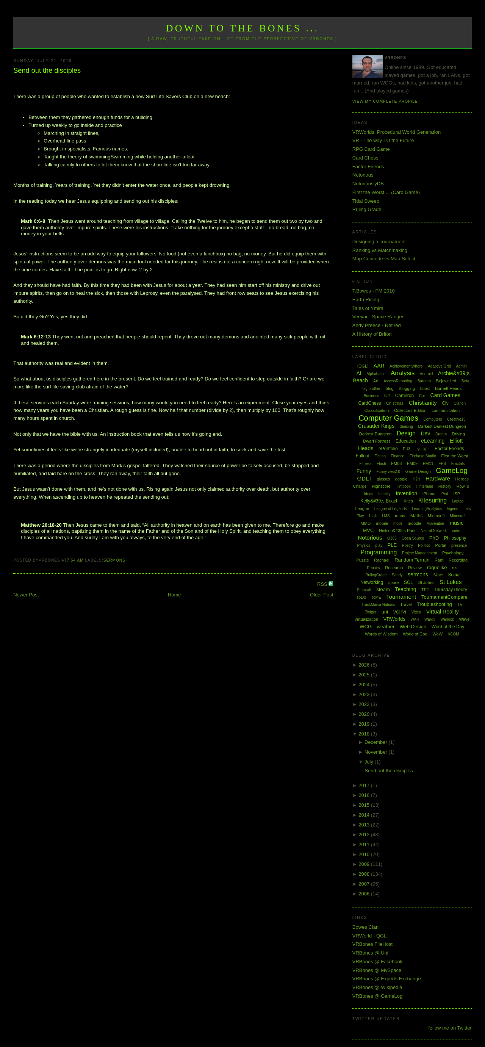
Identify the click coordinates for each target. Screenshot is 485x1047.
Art (376, 381)
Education (406, 441)
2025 (364, 675)
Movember (435, 523)
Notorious (363, 175)
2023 (364, 694)
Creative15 (456, 419)
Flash (381, 464)
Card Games (445, 395)
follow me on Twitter (450, 1028)
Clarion (460, 403)
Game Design (418, 471)
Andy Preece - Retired (376, 325)
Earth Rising (365, 299)
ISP (456, 493)
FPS (442, 464)
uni (385, 612)
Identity (385, 494)
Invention (406, 493)
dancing (406, 426)
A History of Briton (372, 334)
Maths (416, 515)
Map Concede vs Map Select (383, 258)
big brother (371, 389)
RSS (323, 584)
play (378, 545)
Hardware (438, 478)
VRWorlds (394, 619)
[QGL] (362, 366)
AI (358, 373)
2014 (364, 815)
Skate (438, 575)
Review (415, 567)
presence (459, 545)
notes (456, 531)
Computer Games (388, 418)
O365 (391, 538)
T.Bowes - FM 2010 (373, 291)
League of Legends (390, 509)
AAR (379, 366)
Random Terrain (411, 560)
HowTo (463, 486)
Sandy (397, 575)
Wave (464, 619)
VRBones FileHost (372, 944)
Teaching (405, 589)
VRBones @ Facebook (377, 961)
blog (390, 388)
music (457, 523)
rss (454, 568)
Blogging (407, 388)
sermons (114, 560)
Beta (465, 381)
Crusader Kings (376, 426)
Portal (440, 545)
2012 (364, 834)
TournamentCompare (444, 597)
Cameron (404, 395)
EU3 (406, 449)
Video (416, 612)
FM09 (412, 463)
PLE (392, 545)
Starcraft (364, 590)
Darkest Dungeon (375, 434)
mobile (382, 523)
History (444, 486)
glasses (383, 479)
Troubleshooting (434, 604)
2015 (364, 805)
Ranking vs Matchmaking (379, 250)
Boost (425, 389)
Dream (441, 434)
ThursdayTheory (450, 589)
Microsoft (436, 515)
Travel (405, 604)
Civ (445, 403)
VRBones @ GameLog (377, 996)
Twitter (370, 612)
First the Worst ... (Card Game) (386, 192)
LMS (386, 516)
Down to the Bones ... (242, 28)
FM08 (396, 463)
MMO (365, 523)
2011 (364, 844)
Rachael (381, 560)
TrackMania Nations (378, 605)
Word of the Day (448, 626)
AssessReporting (397, 381)
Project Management (419, 553)
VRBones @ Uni (370, 953)
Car (422, 396)
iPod (444, 494)
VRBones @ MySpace (377, 970)
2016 (364, 795)
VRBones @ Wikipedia (377, 987)
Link (373, 515)
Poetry (407, 545)
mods (397, 523)
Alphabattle (375, 374)
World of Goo (415, 634)
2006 (364, 894)
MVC (368, 530)
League (362, 508)
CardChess (369, 403)
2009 (364, 864)
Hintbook (403, 486)
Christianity (423, 402)
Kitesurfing (432, 500)
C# (387, 395)
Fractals (458, 464)
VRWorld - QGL (369, 936)
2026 (364, 665)
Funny (364, 471)
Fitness (365, 464)
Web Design (413, 626)
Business (371, 396)
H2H (416, 479)
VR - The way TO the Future (383, 140)
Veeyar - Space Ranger (378, 316)
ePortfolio (388, 448)
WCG (366, 626)
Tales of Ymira (367, 308)
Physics (363, 545)
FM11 (428, 463)
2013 (364, 825)
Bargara (424, 381)
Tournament (401, 596)
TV (459, 604)
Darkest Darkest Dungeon (442, 426)
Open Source (413, 538)
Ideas (368, 494)
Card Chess (365, 158)
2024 (364, 684)
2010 (364, 854)
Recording (458, 560)
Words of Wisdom (381, 634)
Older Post (321, 595)
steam (383, 589)
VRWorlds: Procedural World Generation (396, 132)
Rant (439, 560)
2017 (364, 785)
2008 (364, 874)
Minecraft (457, 516)
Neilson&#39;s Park (397, 530)
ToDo (361, 597)
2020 (364, 714)
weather (385, 626)
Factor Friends (368, 166)
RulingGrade (375, 575)
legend (452, 509)
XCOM (453, 634)
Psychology (452, 553)
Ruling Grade (367, 209)
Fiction (380, 456)
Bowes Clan (365, 927)
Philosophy (455, 538)
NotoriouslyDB (368, 183)
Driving (458, 434)
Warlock (447, 619)
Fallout (362, 456)
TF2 (425, 589)
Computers (433, 419)
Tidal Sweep (365, 201)
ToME (376, 597)
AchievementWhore (406, 366)
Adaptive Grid (439, 366)
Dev (425, 433)
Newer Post (26, 595)
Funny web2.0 (388, 472)
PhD (434, 538)
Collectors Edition (410, 410)
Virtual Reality (442, 612)
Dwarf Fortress (376, 441)
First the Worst (454, 456)
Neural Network (434, 531)
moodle (414, 523)
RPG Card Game (371, 149)
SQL (408, 582)
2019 (364, 724)
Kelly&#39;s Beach (379, 501)
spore (393, 582)
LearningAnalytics (427, 509)
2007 (364, 884)
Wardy (429, 619)
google (401, 479)
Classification (376, 410)
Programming (378, 552)
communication (446, 410)
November (377, 752)
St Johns (426, 582)
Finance (398, 456)
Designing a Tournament (379, 241)
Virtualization (366, 619)
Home (174, 595)
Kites (408, 501)
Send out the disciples (47, 70)
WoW (437, 634)
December (377, 742)
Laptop (458, 501)
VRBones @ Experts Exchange (386, 978)
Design (406, 433)
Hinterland (424, 486)
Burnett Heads (448, 388)
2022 (364, 704)
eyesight (422, 449)
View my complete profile (385, 101)
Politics (424, 545)
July (370, 762)
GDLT (364, 478)
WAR (414, 619)
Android (426, 374)
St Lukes (451, 582)
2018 (364, 734)
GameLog (452, 470)
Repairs (373, 568)
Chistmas (395, 403)
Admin (461, 366)
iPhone (428, 493)
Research (394, 567)
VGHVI (399, 612)
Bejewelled (446, 381)
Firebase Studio (423, 456)
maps (400, 515)
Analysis (403, 373)
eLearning (432, 441)
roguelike (437, 567)
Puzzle (363, 560)
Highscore (381, 486)
